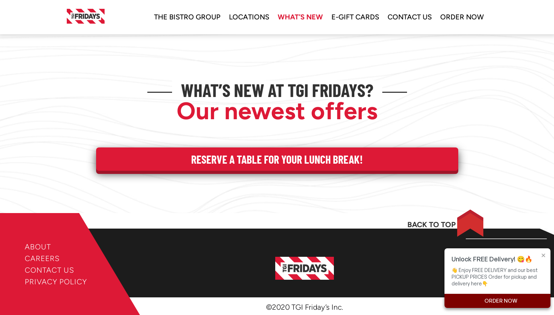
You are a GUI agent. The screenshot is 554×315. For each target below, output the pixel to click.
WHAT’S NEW (300, 17)
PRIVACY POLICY (56, 281)
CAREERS (42, 258)
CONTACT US (49, 270)
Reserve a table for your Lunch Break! (277, 159)
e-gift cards (355, 17)
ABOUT (38, 246)
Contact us (410, 17)
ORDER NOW (462, 17)
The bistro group (187, 17)
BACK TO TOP (431, 224)
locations (249, 17)
